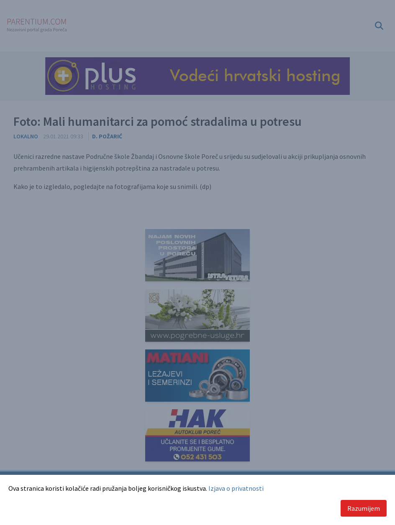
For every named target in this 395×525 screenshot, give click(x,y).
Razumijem (363, 508)
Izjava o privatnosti (236, 488)
